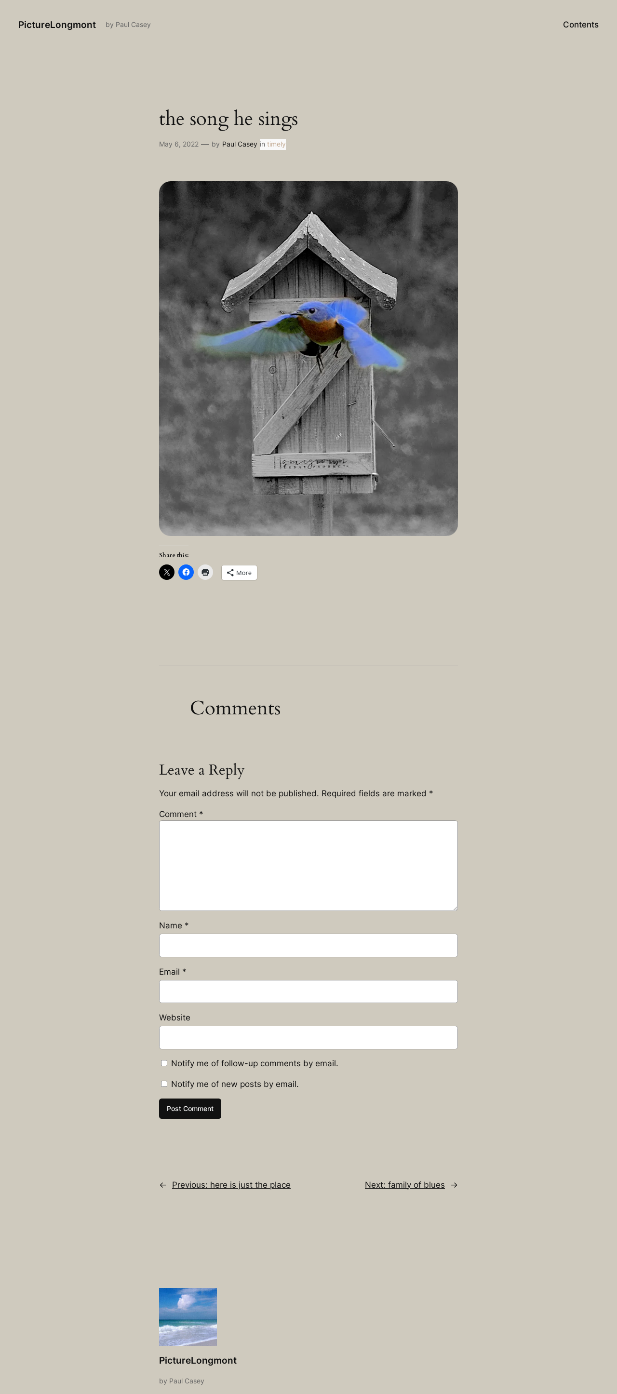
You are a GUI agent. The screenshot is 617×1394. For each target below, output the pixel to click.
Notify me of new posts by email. (235, 1084)
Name (174, 925)
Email (173, 972)
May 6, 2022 (179, 144)
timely (276, 144)
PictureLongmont (57, 24)
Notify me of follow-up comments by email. (254, 1063)
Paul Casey (239, 144)
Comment (181, 814)
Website (174, 1017)
